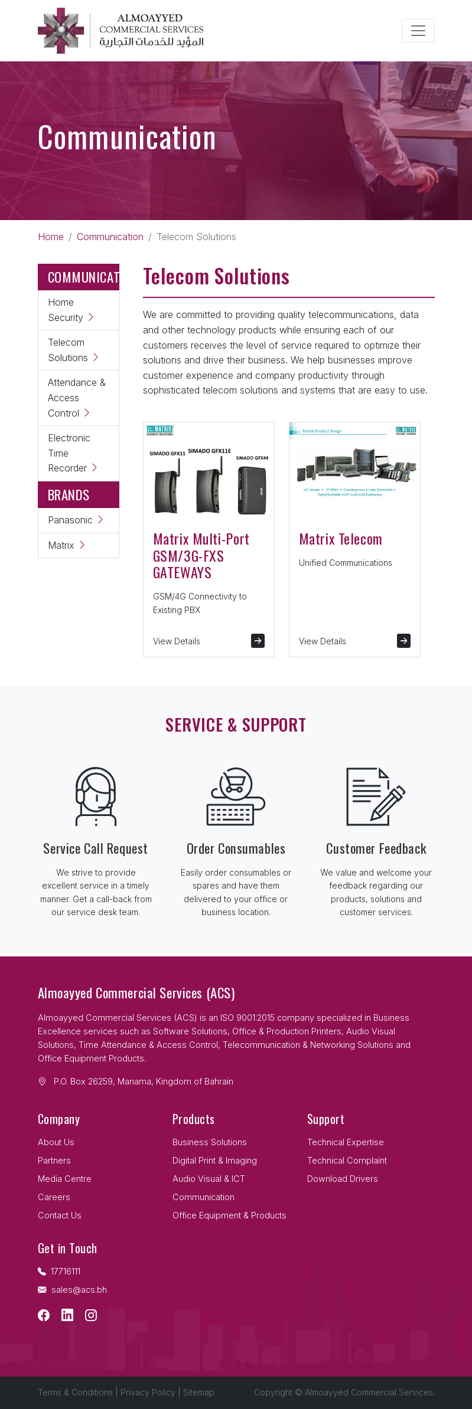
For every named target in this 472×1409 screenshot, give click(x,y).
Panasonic (76, 520)
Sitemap (198, 1392)
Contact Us (60, 1215)
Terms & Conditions (75, 1392)
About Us (56, 1142)
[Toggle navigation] (418, 30)
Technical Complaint (347, 1160)
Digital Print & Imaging (214, 1160)
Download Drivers (342, 1179)
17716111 (59, 1271)
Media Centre (65, 1179)
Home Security (72, 309)
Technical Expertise (345, 1142)
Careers (54, 1197)
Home (51, 237)
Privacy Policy (148, 1392)
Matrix (67, 545)
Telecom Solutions (74, 349)
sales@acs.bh (72, 1290)
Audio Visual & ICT (208, 1179)
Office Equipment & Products (229, 1215)
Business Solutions (209, 1142)
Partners (54, 1160)
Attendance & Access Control (77, 397)
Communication (110, 237)
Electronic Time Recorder (73, 453)
